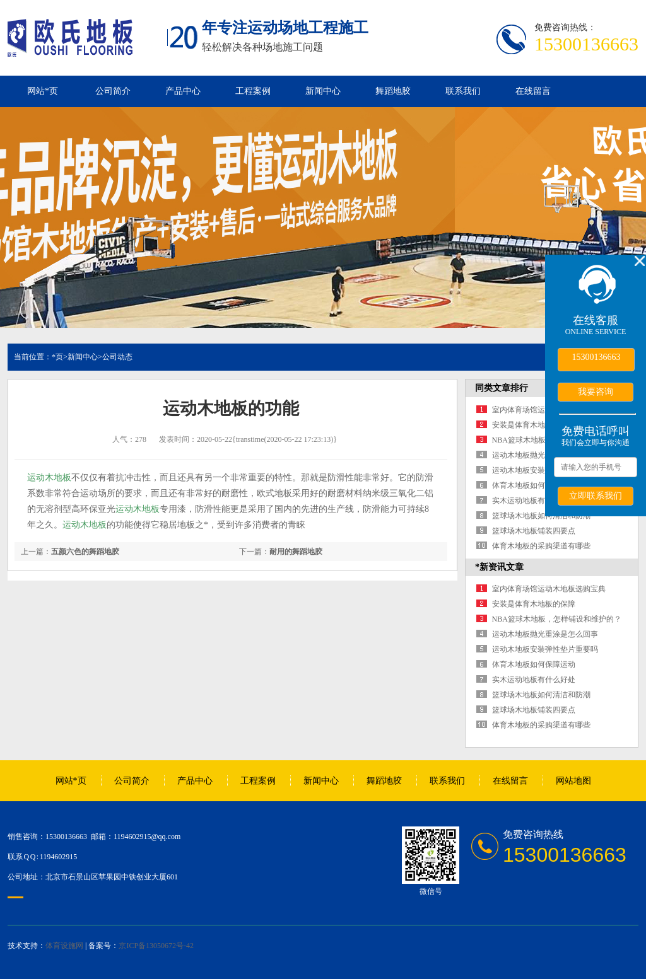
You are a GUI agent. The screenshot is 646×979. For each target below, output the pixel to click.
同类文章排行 (501, 388)
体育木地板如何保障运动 (533, 485)
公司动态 (117, 356)
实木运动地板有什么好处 (533, 500)
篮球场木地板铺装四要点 (533, 530)
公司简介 (113, 91)
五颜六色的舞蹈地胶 (85, 551)
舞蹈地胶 (393, 91)
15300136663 (596, 357)
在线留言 (533, 91)
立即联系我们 (595, 495)
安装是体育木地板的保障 (533, 424)
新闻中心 (323, 91)
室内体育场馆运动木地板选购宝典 (549, 588)
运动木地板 (49, 477)
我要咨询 (595, 391)
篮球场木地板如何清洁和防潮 (541, 515)
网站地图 (573, 780)
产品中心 (183, 91)
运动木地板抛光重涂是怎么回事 (545, 634)
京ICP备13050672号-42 (156, 945)
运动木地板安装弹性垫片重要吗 (545, 649)
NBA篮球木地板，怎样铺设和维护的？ (556, 619)
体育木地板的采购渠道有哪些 (541, 546)
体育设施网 (64, 945)
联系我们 (463, 91)
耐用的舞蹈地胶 (295, 551)
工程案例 (253, 91)
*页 (57, 356)
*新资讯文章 (499, 567)
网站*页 (42, 91)
